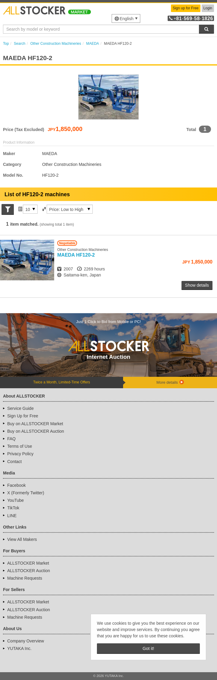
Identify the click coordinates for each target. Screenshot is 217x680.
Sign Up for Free (22, 415)
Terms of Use (19, 446)
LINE (12, 515)
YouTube (15, 500)
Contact (14, 461)
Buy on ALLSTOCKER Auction (35, 431)
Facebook (16, 485)
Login (207, 8)
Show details (197, 285)
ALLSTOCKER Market (28, 563)
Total (191, 129)
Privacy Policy (20, 453)
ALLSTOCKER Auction (28, 570)
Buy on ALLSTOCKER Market (35, 423)
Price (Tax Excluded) (23, 129)
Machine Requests (24, 578)
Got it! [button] (148, 648)
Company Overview (25, 641)
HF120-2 (76, 255)
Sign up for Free (186, 8)
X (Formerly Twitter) (25, 492)
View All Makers (22, 539)
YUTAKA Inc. (19, 648)
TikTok (13, 507)
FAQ (11, 438)
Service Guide (20, 408)
